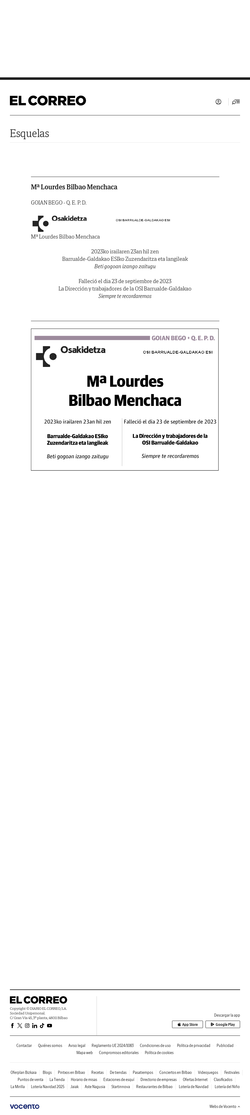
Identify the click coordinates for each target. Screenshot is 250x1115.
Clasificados (223, 1079)
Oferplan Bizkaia (24, 1072)
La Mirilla (18, 1086)
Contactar (24, 1045)
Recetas (97, 1072)
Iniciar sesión (218, 101)
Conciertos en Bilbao (175, 1072)
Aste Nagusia (95, 1086)
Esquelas (29, 133)
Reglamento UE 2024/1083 (113, 1045)
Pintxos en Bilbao (71, 1072)
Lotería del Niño (227, 1086)
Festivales (231, 1072)
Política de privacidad (193, 1045)
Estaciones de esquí (118, 1079)
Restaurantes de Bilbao (154, 1086)
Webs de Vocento (224, 1106)
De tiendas (118, 1072)
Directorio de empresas (158, 1079)
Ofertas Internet (195, 1079)
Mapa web (84, 1052)
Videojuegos (208, 1072)
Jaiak (75, 1086)
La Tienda (57, 1079)
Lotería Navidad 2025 (47, 1086)
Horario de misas (84, 1079)
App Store (187, 1024)
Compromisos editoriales (119, 1052)
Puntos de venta (30, 1079)
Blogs (47, 1072)
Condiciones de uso (155, 1045)
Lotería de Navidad (194, 1086)
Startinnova (120, 1086)
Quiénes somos (50, 1045)
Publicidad (225, 1045)
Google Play (223, 1024)
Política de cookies (159, 1052)
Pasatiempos (143, 1072)
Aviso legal (76, 1045)
